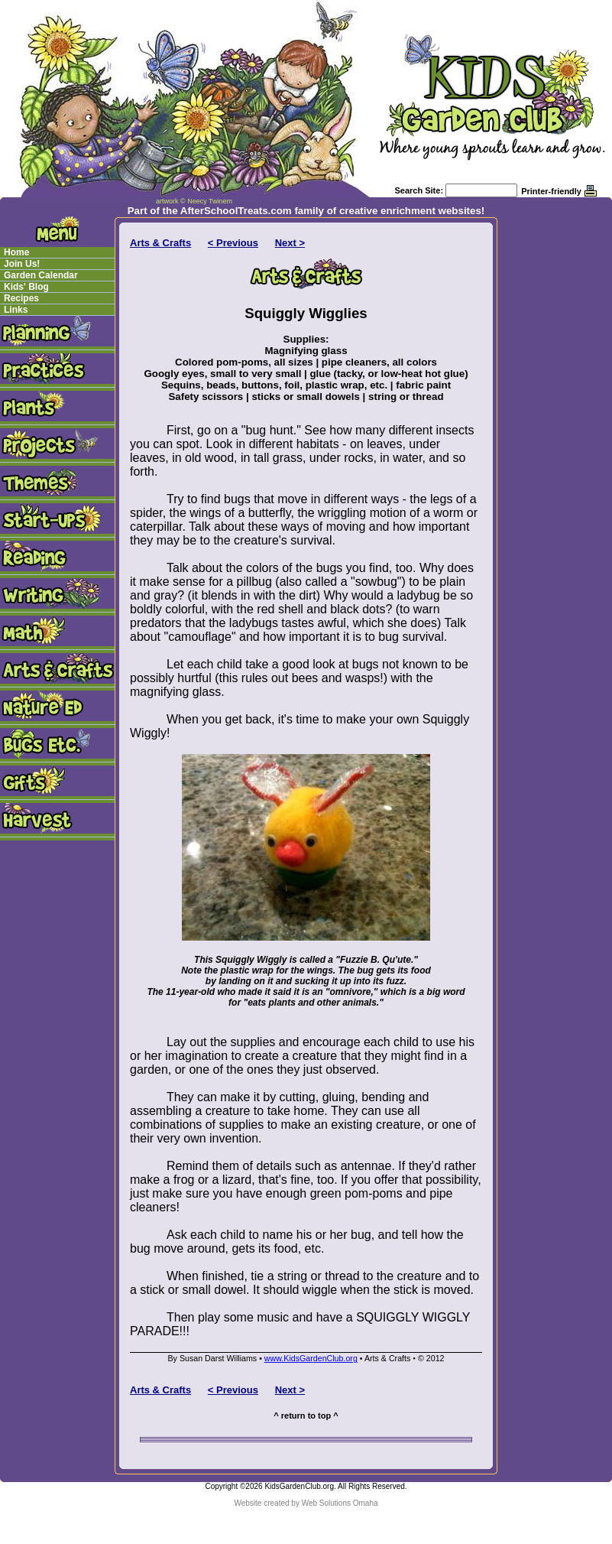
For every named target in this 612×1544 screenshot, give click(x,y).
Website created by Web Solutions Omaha (305, 1503)
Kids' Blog (26, 286)
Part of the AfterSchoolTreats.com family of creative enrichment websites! (306, 210)
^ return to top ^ (306, 1415)
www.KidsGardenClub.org (311, 1358)
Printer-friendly (551, 191)
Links (16, 309)
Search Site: (418, 190)
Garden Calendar (41, 275)
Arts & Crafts (160, 243)
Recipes (21, 298)
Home (16, 252)
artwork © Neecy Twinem (194, 201)
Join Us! (22, 263)
